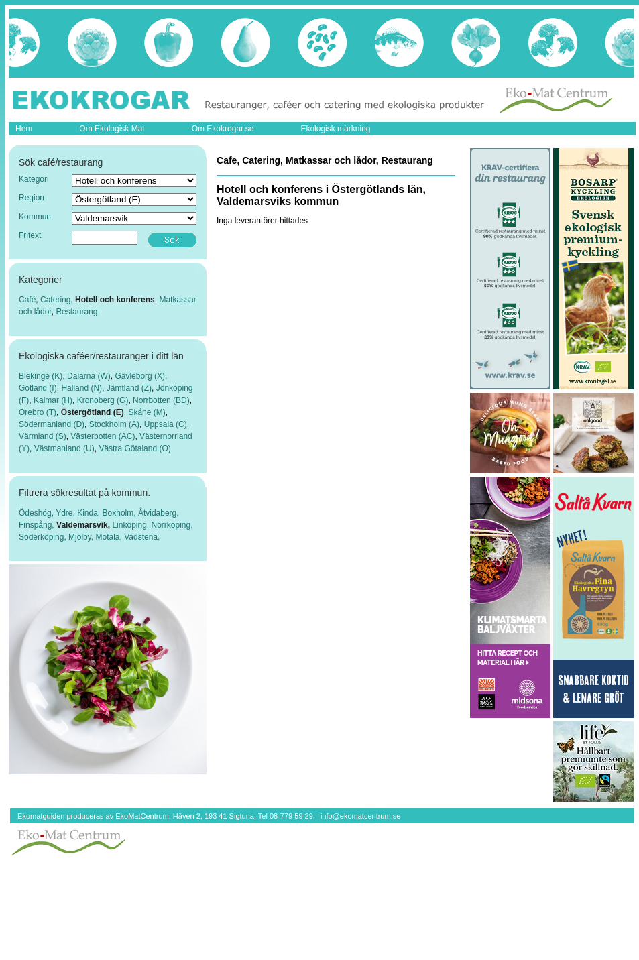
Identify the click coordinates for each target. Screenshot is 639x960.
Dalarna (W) (89, 376)
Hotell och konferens (115, 299)
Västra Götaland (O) (134, 448)
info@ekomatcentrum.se (360, 816)
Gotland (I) (38, 388)
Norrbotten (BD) (161, 400)
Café (27, 299)
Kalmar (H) (53, 400)
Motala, (110, 537)
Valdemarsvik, (84, 525)
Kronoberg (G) (103, 400)
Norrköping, (171, 525)
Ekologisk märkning (335, 128)
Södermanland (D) (51, 424)
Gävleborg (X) (140, 376)
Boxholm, (120, 513)
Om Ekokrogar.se (223, 128)
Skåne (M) (146, 412)
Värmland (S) (42, 436)
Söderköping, (43, 537)
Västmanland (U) (64, 448)
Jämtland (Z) (129, 388)
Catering (55, 299)
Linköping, (131, 525)
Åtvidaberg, (158, 513)
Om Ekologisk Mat (111, 128)
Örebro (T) (37, 412)
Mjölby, (81, 537)
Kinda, (89, 513)
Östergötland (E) (92, 412)
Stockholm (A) (114, 424)
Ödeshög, (37, 513)
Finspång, (37, 525)
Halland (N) (81, 388)
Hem (23, 128)
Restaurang (76, 311)
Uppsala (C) (165, 424)
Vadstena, (142, 537)
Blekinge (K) (40, 376)
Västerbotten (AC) (102, 436)
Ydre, (66, 513)
